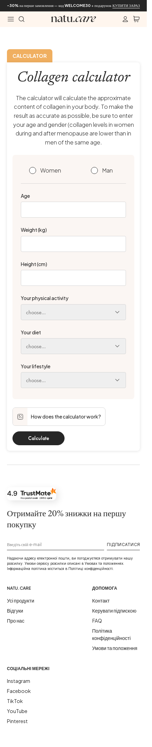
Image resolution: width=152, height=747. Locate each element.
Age (25, 196)
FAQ (97, 620)
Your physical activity (44, 298)
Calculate (38, 438)
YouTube (17, 711)
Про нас (15, 620)
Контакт (101, 600)
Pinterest (17, 721)
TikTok (15, 701)
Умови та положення (114, 648)
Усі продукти (20, 600)
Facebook (19, 691)
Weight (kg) (34, 230)
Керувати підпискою (114, 610)
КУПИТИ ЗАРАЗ (126, 5)
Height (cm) (34, 264)
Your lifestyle (35, 366)
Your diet (31, 332)
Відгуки (15, 610)
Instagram (18, 681)
